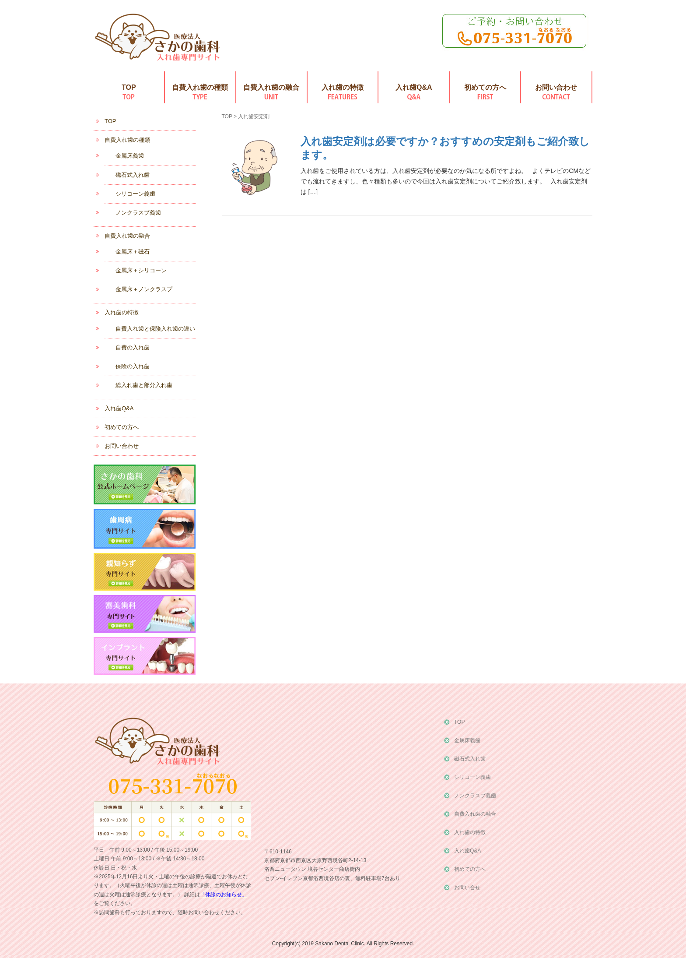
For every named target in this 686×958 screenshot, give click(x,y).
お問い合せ (467, 887)
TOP (129, 87)
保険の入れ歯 (133, 366)
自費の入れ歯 (133, 347)
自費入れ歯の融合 (271, 87)
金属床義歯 (130, 155)
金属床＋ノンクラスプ (144, 289)
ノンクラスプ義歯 (138, 212)
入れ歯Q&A (414, 87)
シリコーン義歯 (135, 193)
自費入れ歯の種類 (200, 87)
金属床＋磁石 (133, 251)
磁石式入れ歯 (133, 175)
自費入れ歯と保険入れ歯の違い (155, 328)
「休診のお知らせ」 (223, 894)
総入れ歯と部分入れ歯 (144, 385)
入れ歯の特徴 (343, 87)
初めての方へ (485, 87)
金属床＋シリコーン (141, 270)
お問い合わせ (556, 87)
